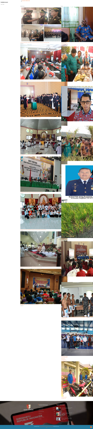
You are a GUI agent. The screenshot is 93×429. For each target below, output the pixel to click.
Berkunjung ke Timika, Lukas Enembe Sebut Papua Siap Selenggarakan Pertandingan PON (64, 358)
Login (46, 427)
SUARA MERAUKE (26, 0)
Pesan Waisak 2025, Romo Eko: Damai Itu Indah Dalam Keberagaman (30, 154)
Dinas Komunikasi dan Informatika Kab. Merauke (46, 426)
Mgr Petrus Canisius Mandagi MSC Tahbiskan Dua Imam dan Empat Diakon (31, 267)
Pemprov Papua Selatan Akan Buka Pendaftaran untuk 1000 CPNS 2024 (66, 418)
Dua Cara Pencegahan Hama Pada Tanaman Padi (64, 239)
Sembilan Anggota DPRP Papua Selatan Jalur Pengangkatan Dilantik (30, 117)
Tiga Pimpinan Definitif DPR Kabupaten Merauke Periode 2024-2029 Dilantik (31, 192)
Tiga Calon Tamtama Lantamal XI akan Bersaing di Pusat (64, 318)
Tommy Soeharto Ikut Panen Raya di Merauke (64, 162)
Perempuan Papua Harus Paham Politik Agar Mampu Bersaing (29, 304)
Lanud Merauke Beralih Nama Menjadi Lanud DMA (64, 201)
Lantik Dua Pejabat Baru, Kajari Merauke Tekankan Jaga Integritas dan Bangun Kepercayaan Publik (34, 42)
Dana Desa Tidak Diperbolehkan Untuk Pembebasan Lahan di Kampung (66, 408)
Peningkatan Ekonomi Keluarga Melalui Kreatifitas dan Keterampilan (66, 413)
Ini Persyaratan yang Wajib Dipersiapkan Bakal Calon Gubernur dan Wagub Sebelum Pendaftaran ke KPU (64, 279)
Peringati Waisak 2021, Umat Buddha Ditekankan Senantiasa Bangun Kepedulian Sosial (33, 229)
